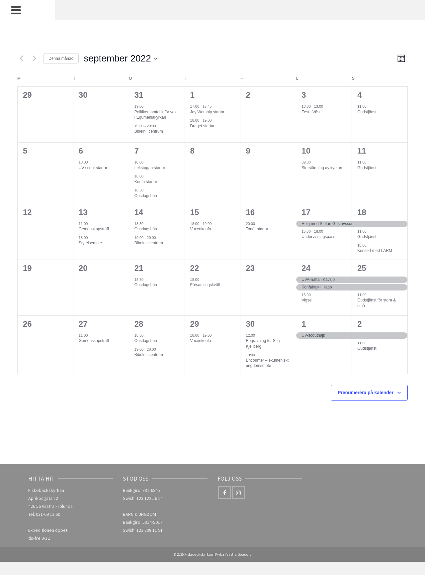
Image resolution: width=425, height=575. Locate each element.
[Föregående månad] (21, 58)
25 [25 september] (361, 268)
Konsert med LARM (374, 250)
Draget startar (202, 126)
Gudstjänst (366, 112)
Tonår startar (257, 229)
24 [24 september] (305, 268)
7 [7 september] (136, 150)
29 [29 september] (194, 323)
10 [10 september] (305, 150)
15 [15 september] (194, 212)
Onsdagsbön (145, 195)
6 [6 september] (81, 150)
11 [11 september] (361, 150)
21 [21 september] (138, 268)
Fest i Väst (310, 112)
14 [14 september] (138, 212)
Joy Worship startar (207, 112)
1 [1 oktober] (303, 323)
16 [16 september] (250, 212)
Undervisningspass (318, 236)
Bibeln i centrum (148, 131)
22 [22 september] (194, 268)
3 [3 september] (303, 94)
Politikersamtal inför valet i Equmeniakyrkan (156, 115)
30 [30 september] (250, 323)
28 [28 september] (138, 323)
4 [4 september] (359, 94)
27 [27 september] (83, 323)
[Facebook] (224, 492)
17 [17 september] (305, 212)
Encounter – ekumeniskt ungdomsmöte (267, 363)
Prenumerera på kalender (365, 392)
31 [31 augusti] (138, 94)
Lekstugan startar (149, 168)
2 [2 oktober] (359, 323)
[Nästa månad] (34, 58)
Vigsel (306, 300)
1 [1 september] (192, 94)
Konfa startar (145, 181)
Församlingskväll (205, 285)
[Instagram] (238, 492)
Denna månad (60, 58)
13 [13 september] (83, 212)
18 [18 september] (361, 212)
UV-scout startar (93, 168)
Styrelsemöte (90, 243)
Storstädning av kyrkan (321, 168)
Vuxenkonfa (200, 229)
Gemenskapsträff (94, 229)
